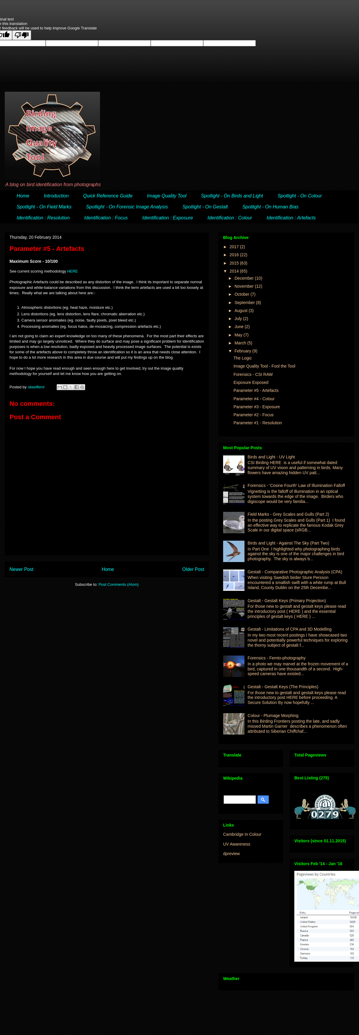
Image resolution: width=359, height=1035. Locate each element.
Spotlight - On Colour (299, 195)
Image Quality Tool (167, 195)
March (240, 343)
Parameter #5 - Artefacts (256, 390)
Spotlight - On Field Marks (44, 206)
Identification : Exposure (167, 217)
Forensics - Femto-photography (277, 658)
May (238, 335)
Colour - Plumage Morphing (273, 715)
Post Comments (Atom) (119, 584)
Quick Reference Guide (107, 195)
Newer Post (21, 569)
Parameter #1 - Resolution (257, 422)
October (242, 294)
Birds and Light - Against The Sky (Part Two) (288, 543)
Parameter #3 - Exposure (256, 406)
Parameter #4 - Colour (254, 398)
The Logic (242, 358)
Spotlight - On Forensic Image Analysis (127, 206)
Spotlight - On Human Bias (270, 206)
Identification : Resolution (43, 217)
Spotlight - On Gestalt (205, 206)
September (245, 302)
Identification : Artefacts (291, 217)
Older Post (193, 569)
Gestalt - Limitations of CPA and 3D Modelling (290, 629)
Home (23, 195)
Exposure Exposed (251, 382)
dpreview (231, 853)
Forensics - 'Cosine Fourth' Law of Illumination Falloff (296, 485)
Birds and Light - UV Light (271, 457)
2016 (235, 254)
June (239, 326)
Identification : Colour (229, 217)
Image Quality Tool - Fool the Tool (264, 366)
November (244, 286)
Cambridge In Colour (242, 834)
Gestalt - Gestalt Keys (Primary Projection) (287, 600)
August (241, 310)
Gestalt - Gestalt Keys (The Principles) (283, 686)
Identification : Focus (106, 217)
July (238, 318)
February (243, 351)
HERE (72, 271)
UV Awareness (236, 844)
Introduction (56, 195)
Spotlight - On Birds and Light (232, 195)
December (244, 278)
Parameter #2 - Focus (253, 414)
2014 (235, 271)
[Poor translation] (21, 35)
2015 (235, 263)
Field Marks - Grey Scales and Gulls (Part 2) (288, 514)
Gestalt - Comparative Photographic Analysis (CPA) (295, 571)
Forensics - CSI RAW (253, 374)
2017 (235, 246)
